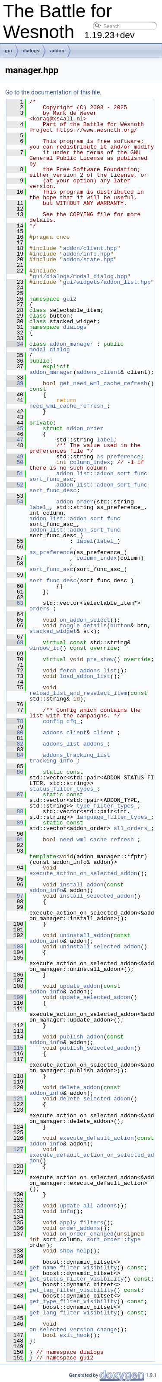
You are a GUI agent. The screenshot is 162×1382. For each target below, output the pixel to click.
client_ (105, 732)
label (105, 440)
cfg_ (73, 721)
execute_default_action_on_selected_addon (91, 1158)
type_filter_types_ (106, 806)
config (53, 721)
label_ (39, 507)
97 (14, 896)
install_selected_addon (97, 896)
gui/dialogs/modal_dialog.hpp (80, 276)
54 (14, 502)
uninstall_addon (85, 935)
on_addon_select (85, 620)
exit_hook (75, 1335)
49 (14, 457)
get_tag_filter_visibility (71, 1290)
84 (14, 755)
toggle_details (83, 625)
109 (14, 997)
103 (14, 947)
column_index (90, 462)
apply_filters (81, 1222)
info (66, 1211)
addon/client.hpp (90, 248)
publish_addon (81, 1037)
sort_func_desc (52, 490)
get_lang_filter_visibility (73, 1313)
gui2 (69, 299)
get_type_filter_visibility (73, 1301)
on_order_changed (87, 1234)
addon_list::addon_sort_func (101, 473)
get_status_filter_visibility (76, 1279)
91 (14, 839)
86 (14, 772)
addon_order (85, 428)
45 (14, 428)
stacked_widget (52, 631)
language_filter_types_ (113, 817)
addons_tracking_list (76, 755)
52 (14, 485)
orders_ (41, 609)
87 (14, 794)
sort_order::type (114, 1239)
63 (14, 603)
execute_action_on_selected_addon (83, 873)
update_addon (80, 986)
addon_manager (71, 344)
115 (14, 1048)
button (120, 625)
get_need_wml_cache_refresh (103, 383)
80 (14, 732)
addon (57, 50)
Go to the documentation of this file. (53, 92)
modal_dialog (49, 350)
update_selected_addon (95, 997)
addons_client (98, 372)
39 (14, 383)
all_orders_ (132, 828)
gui (8, 50)
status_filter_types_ (63, 789)
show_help (75, 1251)
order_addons (80, 1228)
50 (14, 462)
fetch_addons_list (88, 671)
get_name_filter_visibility (73, 1268)
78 (14, 721)
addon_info (46, 890)
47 (14, 440)
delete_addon (80, 1087)
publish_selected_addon (97, 1048)
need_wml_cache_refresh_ (68, 406)
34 (14, 344)
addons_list (61, 744)
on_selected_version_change (73, 1329)
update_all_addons (88, 1206)
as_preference (118, 457)
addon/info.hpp (86, 254)
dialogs (31, 50)
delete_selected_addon (95, 1099)
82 (14, 744)
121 (14, 1099)
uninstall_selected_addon (100, 947)
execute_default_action (97, 1138)
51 (14, 473)
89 (14, 823)
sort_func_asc (51, 479)
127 (14, 1149)
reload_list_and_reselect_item (78, 693)
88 (14, 811)
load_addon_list (85, 676)
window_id (44, 648)
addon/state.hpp (88, 259)
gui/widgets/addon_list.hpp (107, 282)
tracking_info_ (52, 761)
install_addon (81, 885)
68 (14, 642)
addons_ (95, 744)
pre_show (99, 659)
